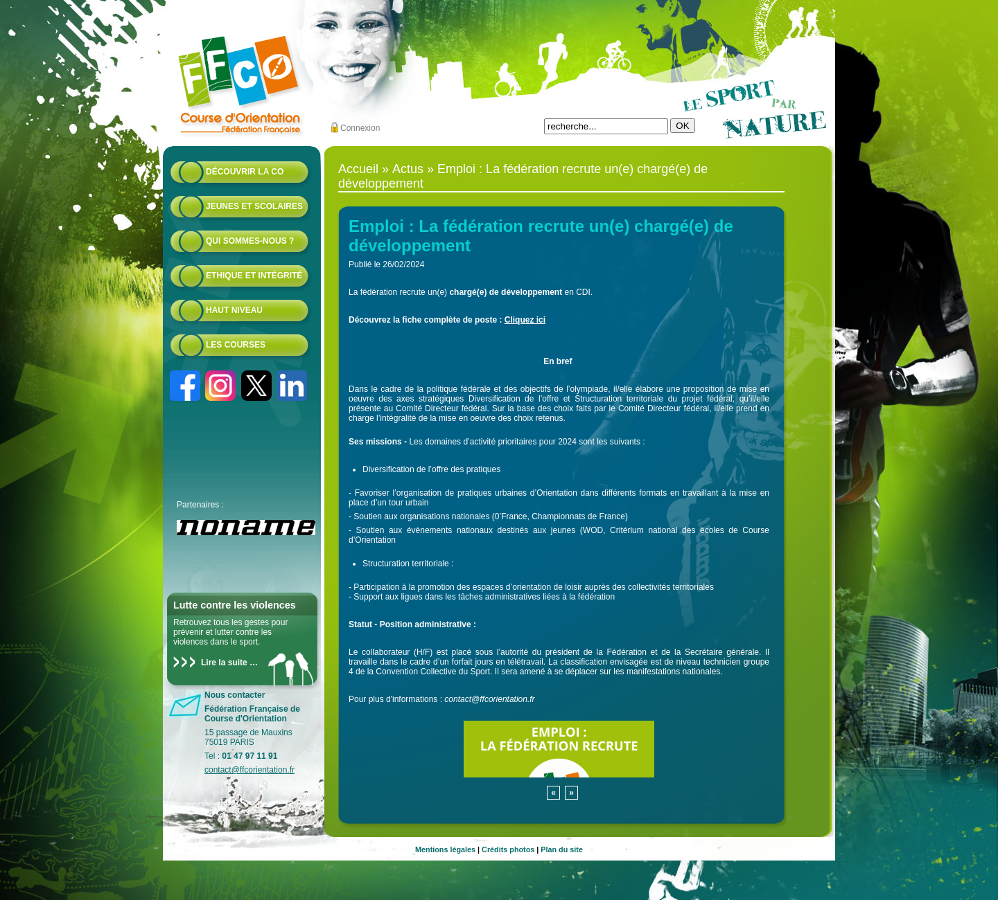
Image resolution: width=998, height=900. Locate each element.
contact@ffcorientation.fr (249, 770)
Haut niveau (234, 310)
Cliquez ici (525, 320)
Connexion (360, 128)
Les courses (235, 345)
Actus (407, 169)
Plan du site (562, 849)
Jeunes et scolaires (254, 206)
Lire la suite (224, 662)
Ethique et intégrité (254, 275)
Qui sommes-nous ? (250, 241)
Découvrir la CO (244, 172)
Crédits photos (508, 849)
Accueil (358, 169)
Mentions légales (445, 849)
